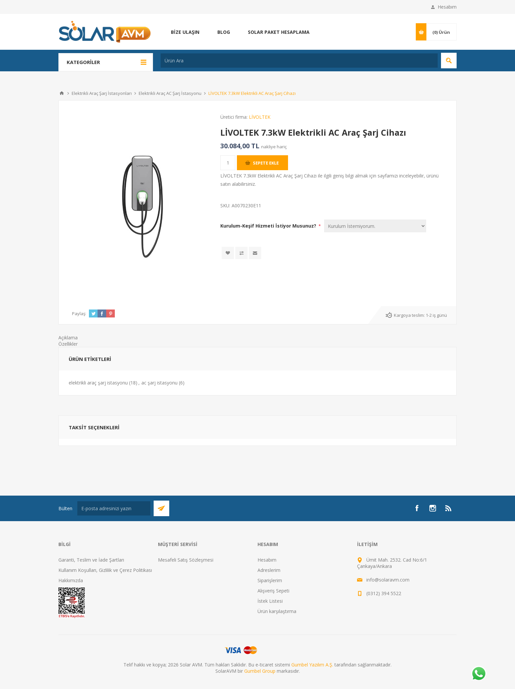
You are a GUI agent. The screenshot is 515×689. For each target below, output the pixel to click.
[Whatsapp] (478, 674)
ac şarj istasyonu (159, 382)
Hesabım (447, 7)
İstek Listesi (270, 601)
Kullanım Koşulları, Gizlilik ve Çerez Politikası (105, 570)
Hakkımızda (70, 580)
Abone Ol (161, 508)
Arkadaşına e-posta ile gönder (255, 253)
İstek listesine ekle (228, 253)
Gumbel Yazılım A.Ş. (312, 664)
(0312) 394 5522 (383, 593)
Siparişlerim (270, 580)
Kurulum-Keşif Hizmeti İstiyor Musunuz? (269, 226)
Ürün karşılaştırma (277, 611)
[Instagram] (432, 508)
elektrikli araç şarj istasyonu (98, 382)
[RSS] (448, 508)
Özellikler (68, 344)
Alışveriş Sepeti (273, 590)
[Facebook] (416, 508)
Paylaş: (79, 313)
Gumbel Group (259, 671)
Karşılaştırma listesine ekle (241, 253)
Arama (449, 60)
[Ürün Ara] (299, 60)
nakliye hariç (274, 147)
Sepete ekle (266, 163)
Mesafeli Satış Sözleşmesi (185, 560)
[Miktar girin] (227, 162)
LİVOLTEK (259, 117)
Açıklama (68, 337)
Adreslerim (269, 570)
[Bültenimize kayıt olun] (113, 508)
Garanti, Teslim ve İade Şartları (91, 560)
